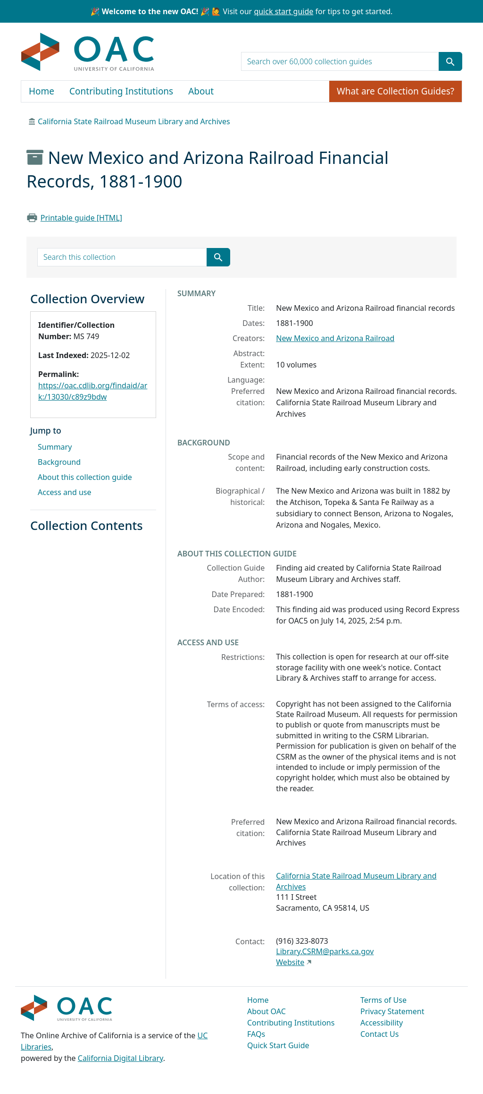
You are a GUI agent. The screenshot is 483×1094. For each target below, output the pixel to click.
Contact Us (379, 1034)
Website (290, 962)
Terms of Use (383, 1000)
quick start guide (283, 11)
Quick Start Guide (278, 1045)
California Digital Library (120, 1058)
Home (41, 91)
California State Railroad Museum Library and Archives (134, 121)
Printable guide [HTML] (81, 218)
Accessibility (381, 1022)
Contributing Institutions (121, 91)
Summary (55, 447)
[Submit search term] (450, 61)
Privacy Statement (392, 1011)
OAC (88, 52)
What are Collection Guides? (395, 91)
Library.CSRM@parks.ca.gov (325, 951)
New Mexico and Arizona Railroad (335, 338)
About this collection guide (85, 477)
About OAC (266, 1011)
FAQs (256, 1034)
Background (59, 462)
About (201, 91)
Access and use (65, 492)
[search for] (340, 61)
